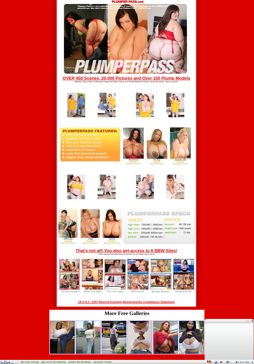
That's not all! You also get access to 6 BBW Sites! (126, 250)
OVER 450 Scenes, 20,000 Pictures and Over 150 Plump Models (126, 78)
